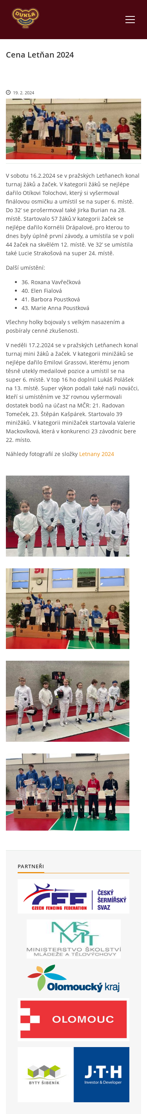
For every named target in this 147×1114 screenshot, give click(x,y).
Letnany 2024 (96, 454)
